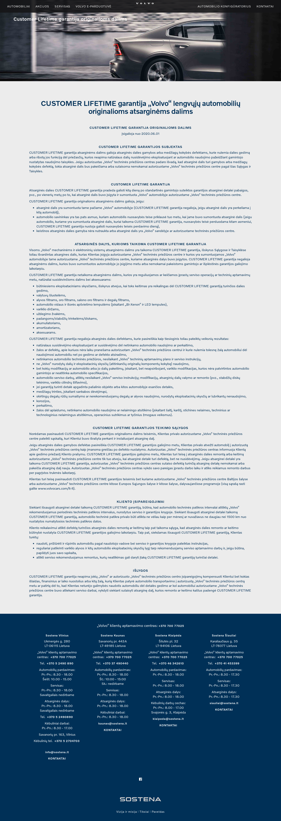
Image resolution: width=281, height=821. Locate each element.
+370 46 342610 (171, 663)
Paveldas (158, 811)
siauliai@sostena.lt (224, 703)
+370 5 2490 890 (60, 663)
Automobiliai (18, 6)
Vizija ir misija (126, 811)
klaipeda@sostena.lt (168, 718)
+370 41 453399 (227, 663)
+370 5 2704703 (67, 741)
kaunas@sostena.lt (112, 723)
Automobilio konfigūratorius (224, 6)
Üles (9, 19)
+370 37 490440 (115, 663)
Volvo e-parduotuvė (93, 6)
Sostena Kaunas (113, 635)
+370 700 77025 (171, 625)
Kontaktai (265, 6)
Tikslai (144, 811)
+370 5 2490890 (60, 717)
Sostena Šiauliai (224, 635)
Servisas (62, 6)
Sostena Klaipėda (168, 635)
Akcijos (42, 6)
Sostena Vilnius (57, 635)
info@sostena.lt (57, 752)
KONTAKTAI (57, 758)
